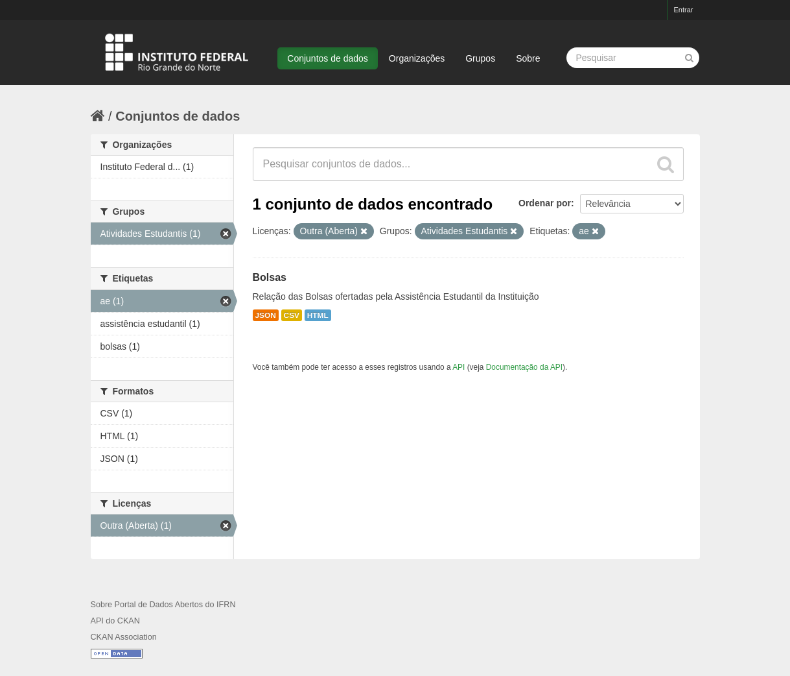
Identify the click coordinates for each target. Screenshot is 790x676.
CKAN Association (124, 637)
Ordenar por (544, 203)
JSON (265, 315)
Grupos (480, 58)
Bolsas (269, 277)
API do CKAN (115, 620)
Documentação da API (524, 367)
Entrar (683, 10)
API (458, 367)
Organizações (417, 58)
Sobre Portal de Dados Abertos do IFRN (163, 604)
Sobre (528, 58)
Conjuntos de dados (327, 58)
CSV (291, 315)
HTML (318, 315)
